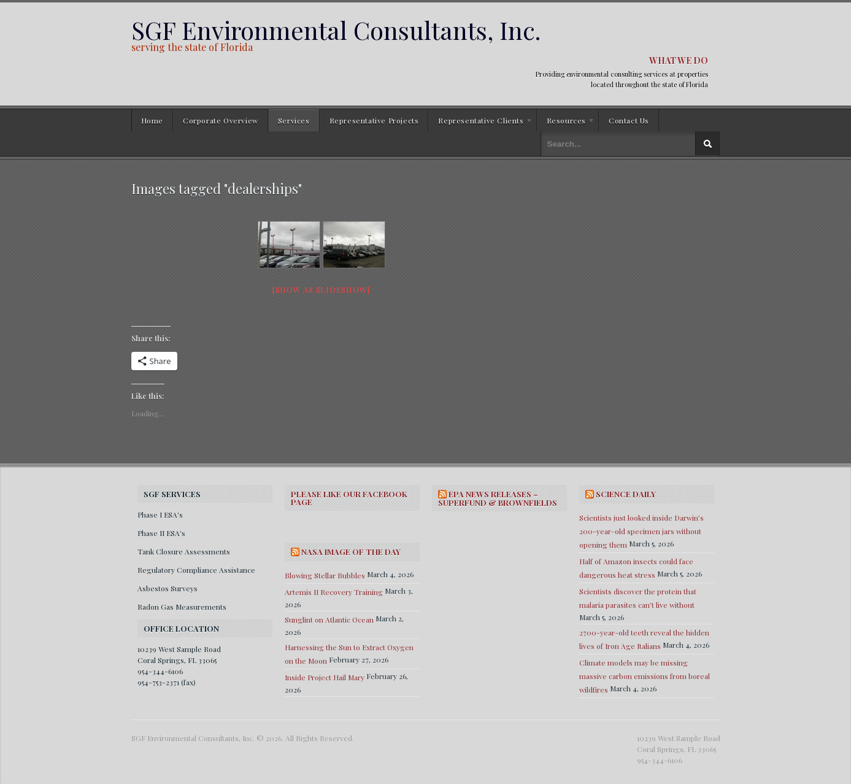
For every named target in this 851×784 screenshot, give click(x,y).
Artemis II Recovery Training (334, 592)
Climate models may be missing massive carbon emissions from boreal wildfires (644, 676)
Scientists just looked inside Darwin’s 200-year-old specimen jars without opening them (641, 531)
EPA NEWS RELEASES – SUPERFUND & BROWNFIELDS (497, 498)
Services (294, 120)
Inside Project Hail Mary (324, 677)
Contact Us (629, 120)
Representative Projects (374, 120)
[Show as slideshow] (321, 289)
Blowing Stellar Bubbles (325, 575)
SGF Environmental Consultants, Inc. (336, 30)
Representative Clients (480, 122)
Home (152, 120)
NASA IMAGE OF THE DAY (351, 551)
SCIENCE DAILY (626, 494)
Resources (566, 122)
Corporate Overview (220, 120)
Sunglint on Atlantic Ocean (329, 619)
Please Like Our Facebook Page (349, 498)
